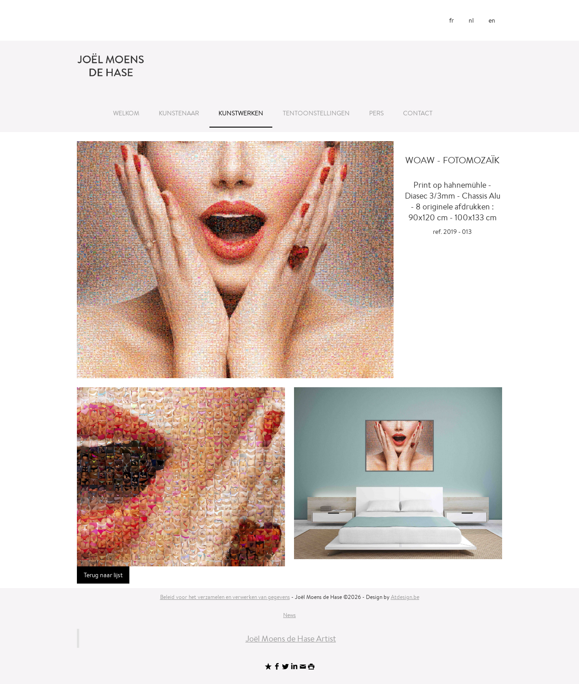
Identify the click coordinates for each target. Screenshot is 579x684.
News (289, 615)
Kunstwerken (240, 113)
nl (471, 20)
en (492, 20)
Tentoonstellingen (316, 113)
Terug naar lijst (103, 575)
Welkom (126, 113)
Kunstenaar (179, 113)
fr (451, 20)
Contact (417, 113)
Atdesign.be (405, 597)
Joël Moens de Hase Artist (291, 638)
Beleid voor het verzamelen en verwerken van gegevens (225, 597)
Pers (376, 113)
